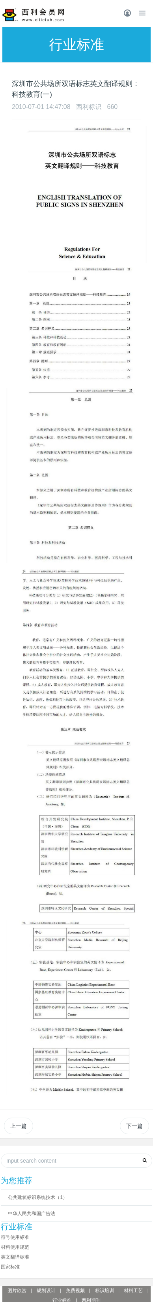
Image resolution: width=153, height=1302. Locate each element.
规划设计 (46, 1290)
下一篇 (134, 1126)
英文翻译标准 (15, 1257)
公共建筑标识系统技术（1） (37, 1197)
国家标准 (10, 1267)
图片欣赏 (16, 1290)
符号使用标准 (15, 1237)
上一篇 (18, 1126)
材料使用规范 (15, 1247)
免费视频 (75, 1290)
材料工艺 (133, 1290)
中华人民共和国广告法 (31, 1213)
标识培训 (104, 1290)
